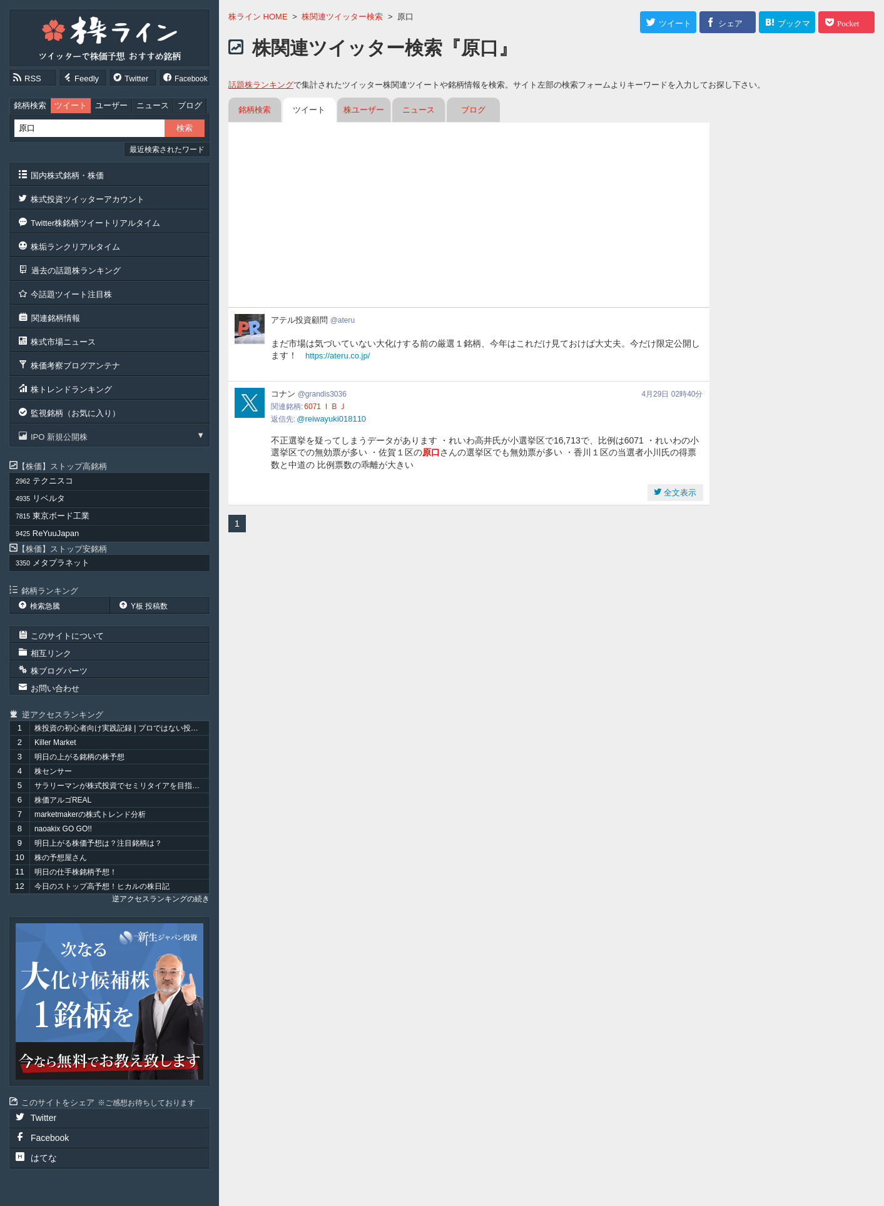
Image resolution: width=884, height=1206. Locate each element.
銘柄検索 (30, 105)
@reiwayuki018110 (331, 418)
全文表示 (679, 492)
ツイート (70, 105)
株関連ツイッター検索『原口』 (384, 48)
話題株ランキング (260, 84)
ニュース (152, 105)
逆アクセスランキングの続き (161, 898)
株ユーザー (363, 109)
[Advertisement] (468, 216)
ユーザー (111, 105)
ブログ (190, 105)
